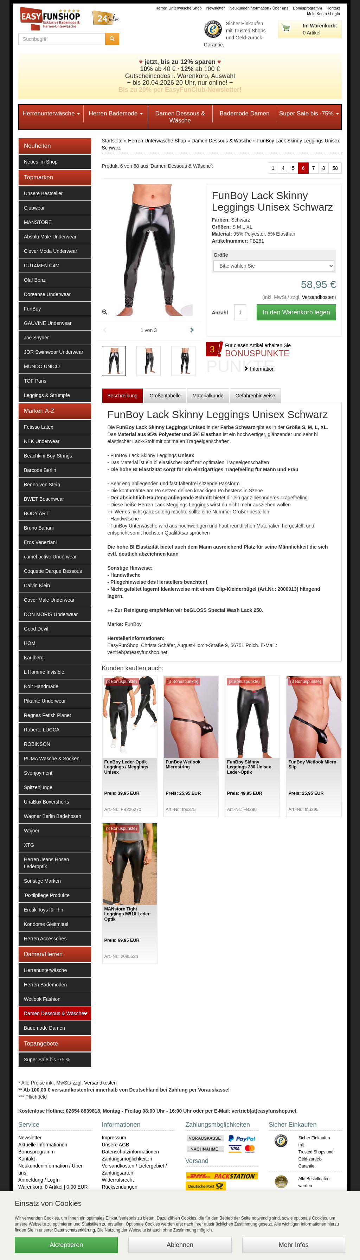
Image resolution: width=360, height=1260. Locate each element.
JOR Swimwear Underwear (53, 352)
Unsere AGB (115, 1144)
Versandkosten (318, 297)
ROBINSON (37, 744)
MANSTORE (38, 222)
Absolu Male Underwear (50, 236)
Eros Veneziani (40, 542)
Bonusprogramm (307, 8)
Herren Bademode (116, 113)
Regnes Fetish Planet (47, 715)
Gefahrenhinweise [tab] (255, 395)
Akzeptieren (66, 1244)
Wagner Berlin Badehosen (52, 816)
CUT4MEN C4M (41, 265)
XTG (29, 845)
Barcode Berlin (40, 470)
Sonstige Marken (42, 881)
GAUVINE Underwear (47, 323)
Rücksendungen (119, 1187)
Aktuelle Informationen (42, 1144)
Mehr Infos (294, 1244)
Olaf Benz (34, 280)
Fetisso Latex (38, 427)
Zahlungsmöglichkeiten (127, 1159)
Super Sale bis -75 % (47, 1059)
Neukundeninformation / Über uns (259, 8)
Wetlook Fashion (42, 999)
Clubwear (34, 208)
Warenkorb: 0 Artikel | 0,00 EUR (53, 1187)
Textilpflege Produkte (47, 895)
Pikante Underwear (45, 701)
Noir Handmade (41, 686)
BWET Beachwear (44, 499)
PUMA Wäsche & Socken (51, 758)
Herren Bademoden (45, 984)
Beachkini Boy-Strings (48, 456)
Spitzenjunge (38, 787)
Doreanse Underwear (47, 294)
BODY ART (36, 513)
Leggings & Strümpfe (47, 395)
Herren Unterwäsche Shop (178, 8)
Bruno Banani (39, 528)
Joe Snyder (36, 337)
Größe (220, 255)
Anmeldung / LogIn (39, 1180)
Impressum (114, 1137)
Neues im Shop (41, 162)
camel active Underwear (50, 556)
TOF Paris (35, 381)
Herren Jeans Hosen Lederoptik (46, 863)
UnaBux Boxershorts (46, 802)
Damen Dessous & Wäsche (180, 117)
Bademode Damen (245, 113)
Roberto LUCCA (41, 730)
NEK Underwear (41, 441)
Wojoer (31, 830)
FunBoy (32, 309)
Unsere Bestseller (43, 193)
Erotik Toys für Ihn (43, 910)
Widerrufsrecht (118, 1180)
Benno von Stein (42, 484)
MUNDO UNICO (42, 366)
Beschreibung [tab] (123, 395)
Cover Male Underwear (49, 600)
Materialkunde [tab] (208, 395)
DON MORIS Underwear (51, 614)
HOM (30, 643)
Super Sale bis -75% (309, 113)
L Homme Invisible (44, 672)
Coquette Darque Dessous (53, 571)
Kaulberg (34, 657)
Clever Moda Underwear (50, 251)
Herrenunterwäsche (51, 113)
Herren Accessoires (45, 938)
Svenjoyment (38, 773)
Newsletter (215, 8)
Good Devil (36, 629)
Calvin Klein (37, 585)
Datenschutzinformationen (130, 1152)
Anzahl (218, 312)
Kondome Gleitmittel (46, 924)
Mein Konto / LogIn (323, 14)
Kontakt (333, 8)
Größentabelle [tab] (165, 395)
